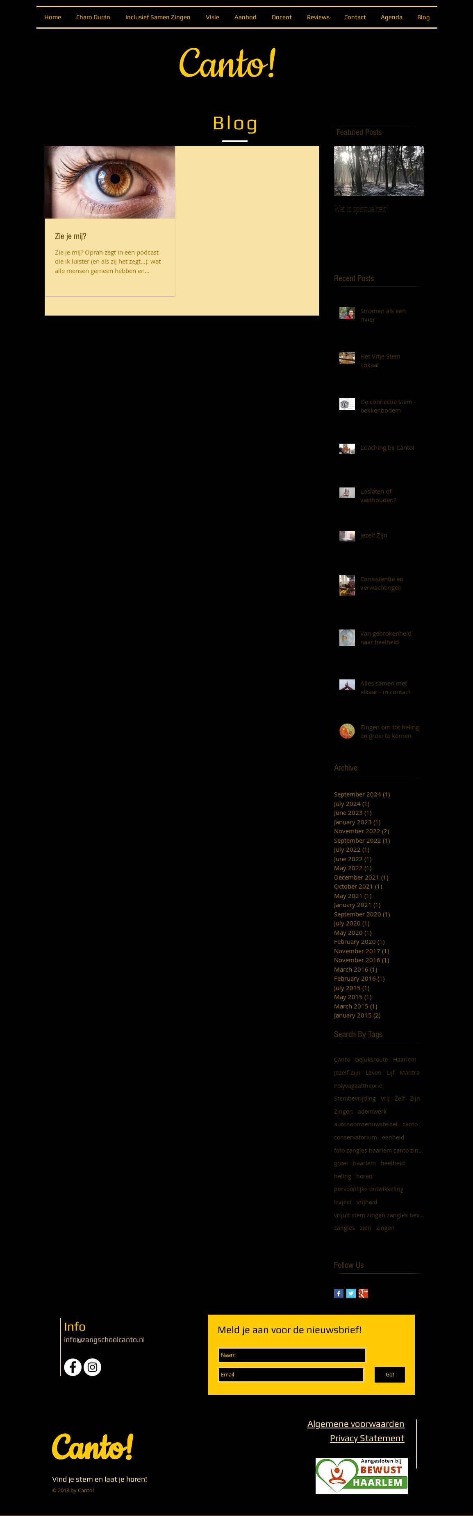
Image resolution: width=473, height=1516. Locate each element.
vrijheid (367, 1202)
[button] (245, 17)
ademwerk (372, 1111)
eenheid (393, 1137)
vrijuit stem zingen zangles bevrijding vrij (379, 1215)
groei (341, 1163)
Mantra (410, 1072)
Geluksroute (371, 1059)
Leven (374, 1072)
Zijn (415, 1098)
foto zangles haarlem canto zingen (379, 1150)
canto (410, 1124)
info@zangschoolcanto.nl (104, 1339)
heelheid (393, 1163)
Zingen (343, 1111)
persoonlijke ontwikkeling (369, 1189)
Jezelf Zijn (347, 1072)
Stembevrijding (355, 1098)
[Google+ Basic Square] (363, 1293)
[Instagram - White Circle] (92, 1367)
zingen (385, 1228)
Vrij (385, 1098)
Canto (342, 1059)
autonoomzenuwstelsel (366, 1124)
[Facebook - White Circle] (73, 1367)
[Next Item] (411, 171)
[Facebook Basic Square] (338, 1293)
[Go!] (390, 1375)
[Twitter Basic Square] (351, 1293)
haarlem (364, 1163)
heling (342, 1176)
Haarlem (404, 1059)
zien (365, 1228)
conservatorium (355, 1137)
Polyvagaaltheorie (358, 1086)
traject (343, 1202)
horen (364, 1176)
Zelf (400, 1098)
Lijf (391, 1072)
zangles (344, 1228)
